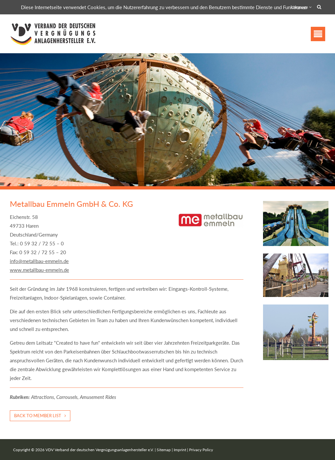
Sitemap (164, 449)
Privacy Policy (201, 449)
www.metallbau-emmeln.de (39, 270)
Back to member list (37, 415)
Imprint (180, 449)
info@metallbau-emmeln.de (39, 261)
